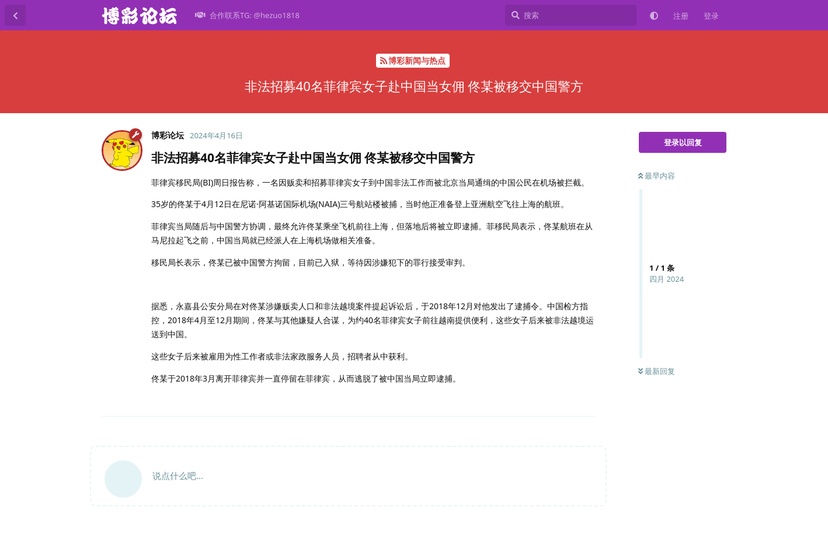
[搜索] (570, 15)
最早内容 (656, 175)
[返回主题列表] (15, 15)
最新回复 (656, 371)
